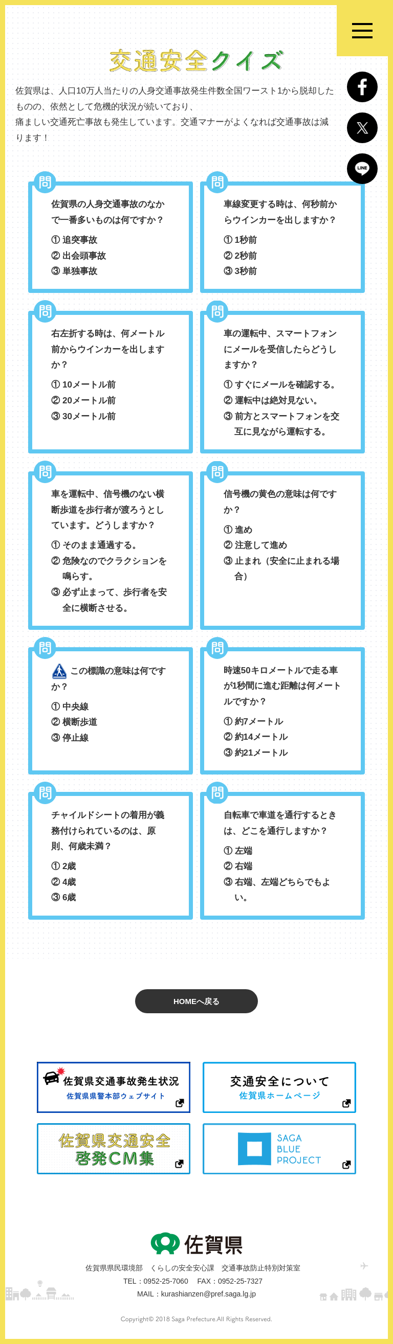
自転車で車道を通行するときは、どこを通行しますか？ (283, 858)
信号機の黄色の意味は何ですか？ (283, 537)
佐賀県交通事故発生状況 (113, 1087)
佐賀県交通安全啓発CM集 (113, 1148)
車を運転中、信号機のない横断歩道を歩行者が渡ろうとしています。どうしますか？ (110, 552)
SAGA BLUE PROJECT (279, 1148)
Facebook (362, 87)
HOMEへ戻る (196, 1001)
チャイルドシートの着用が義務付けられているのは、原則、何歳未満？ (110, 858)
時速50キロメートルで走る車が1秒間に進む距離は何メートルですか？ (283, 713)
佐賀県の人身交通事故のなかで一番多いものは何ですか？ (110, 239)
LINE (362, 168)
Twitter (362, 127)
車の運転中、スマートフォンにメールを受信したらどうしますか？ (283, 384)
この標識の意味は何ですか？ (110, 704)
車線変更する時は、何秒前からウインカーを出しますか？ (283, 239)
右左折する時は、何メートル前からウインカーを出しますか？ (110, 376)
